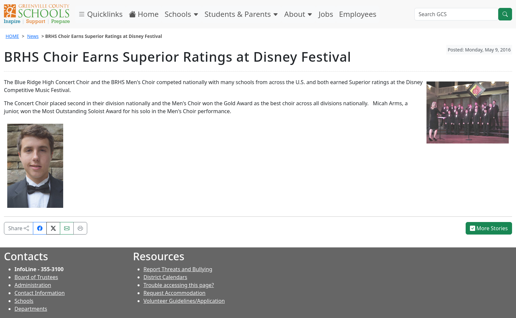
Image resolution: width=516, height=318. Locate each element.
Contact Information (39, 293)
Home (144, 14)
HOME (12, 36)
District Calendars (165, 277)
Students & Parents (241, 14)
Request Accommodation (174, 293)
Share (18, 228)
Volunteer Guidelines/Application (184, 300)
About (298, 14)
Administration (32, 285)
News (33, 36)
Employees (357, 14)
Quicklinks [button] (100, 14)
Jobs (326, 14)
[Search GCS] (456, 14)
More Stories (489, 228)
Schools (181, 14)
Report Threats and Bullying (177, 269)
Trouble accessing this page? (178, 285)
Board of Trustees (36, 277)
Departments (30, 308)
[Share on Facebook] (40, 228)
